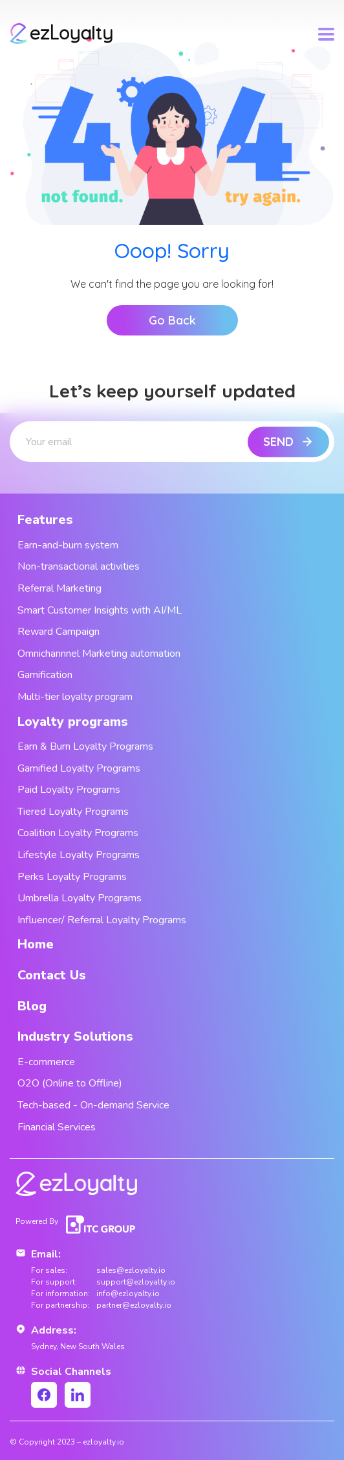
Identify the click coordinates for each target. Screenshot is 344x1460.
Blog (32, 1006)
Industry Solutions (75, 1036)
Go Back (172, 320)
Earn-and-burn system (67, 545)
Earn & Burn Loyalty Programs (85, 746)
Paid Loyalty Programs (68, 790)
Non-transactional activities (78, 566)
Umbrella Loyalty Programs (79, 898)
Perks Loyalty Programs (72, 877)
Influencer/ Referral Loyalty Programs (101, 920)
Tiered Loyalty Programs (73, 812)
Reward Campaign (58, 632)
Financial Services (56, 1127)
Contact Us (51, 975)
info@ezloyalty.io (128, 1293)
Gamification (44, 675)
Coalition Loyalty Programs (77, 833)
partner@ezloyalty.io (133, 1305)
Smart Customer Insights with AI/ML (99, 610)
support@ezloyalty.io (135, 1282)
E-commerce (46, 1062)
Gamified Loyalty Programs (78, 768)
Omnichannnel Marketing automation (98, 653)
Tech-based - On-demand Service (93, 1105)
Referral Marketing (59, 588)
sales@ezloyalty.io (131, 1270)
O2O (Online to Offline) (69, 1083)
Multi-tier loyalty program (75, 697)
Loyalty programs (72, 721)
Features (45, 519)
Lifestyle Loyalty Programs (78, 855)
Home (35, 944)
